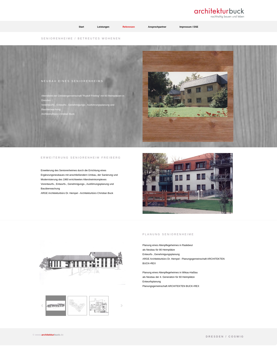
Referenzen (129, 27)
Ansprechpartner (157, 27)
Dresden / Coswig (225, 336)
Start (81, 27)
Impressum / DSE (189, 27)
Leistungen (103, 27)
